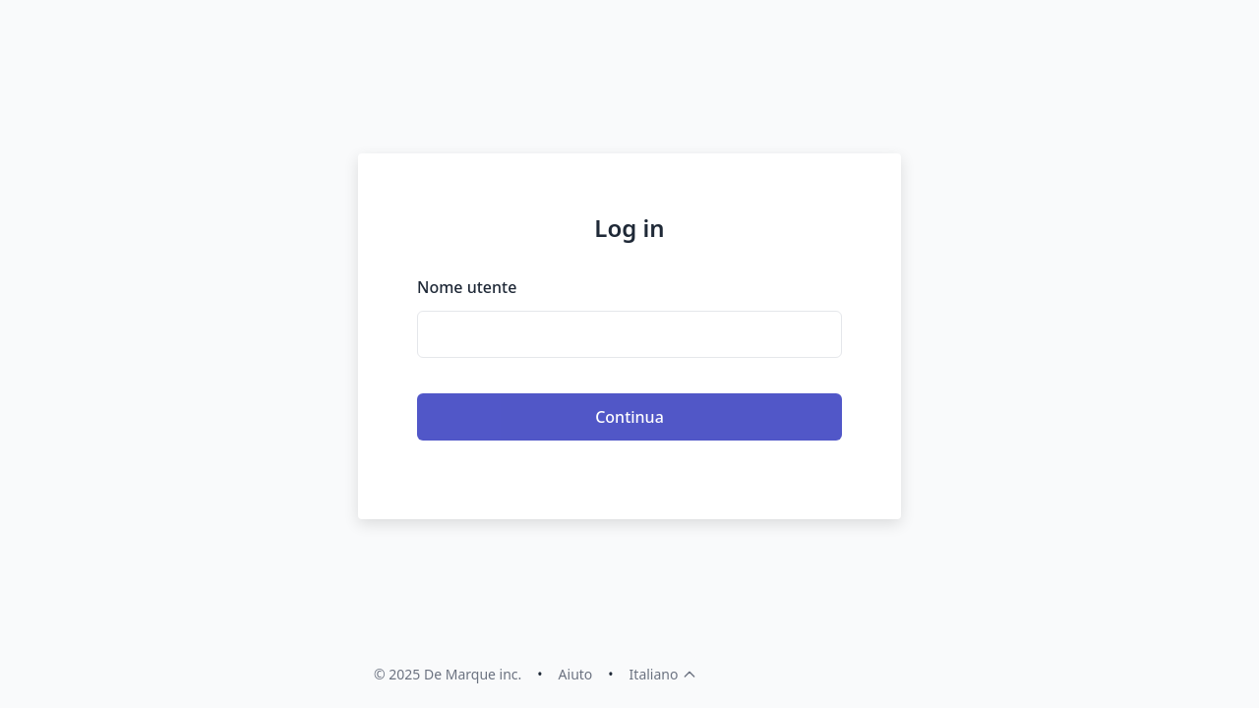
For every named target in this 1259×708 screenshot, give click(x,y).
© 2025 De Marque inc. (447, 674)
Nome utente (466, 287)
